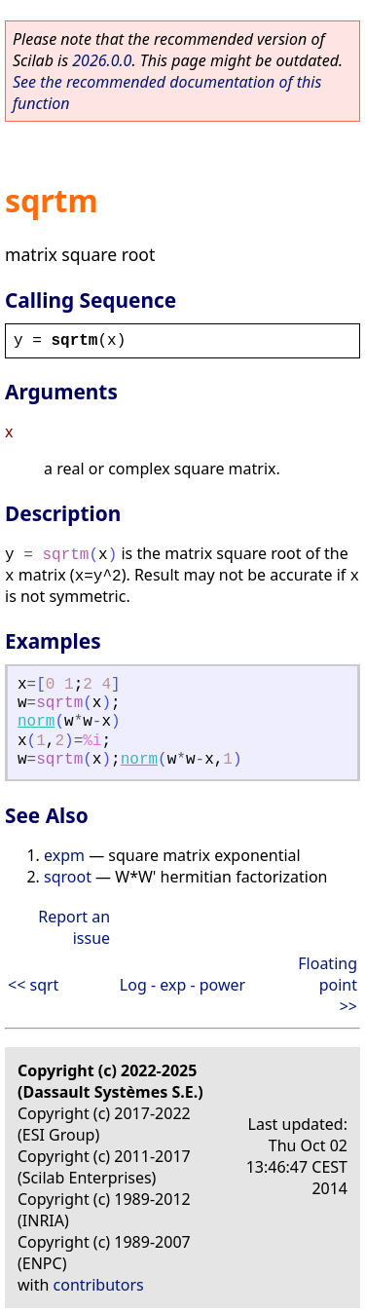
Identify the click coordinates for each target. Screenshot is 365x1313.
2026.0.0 (101, 60)
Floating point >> (327, 985)
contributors (99, 1284)
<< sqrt (33, 984)
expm (64, 855)
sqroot (67, 876)
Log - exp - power (182, 984)
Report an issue (74, 927)
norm (36, 722)
